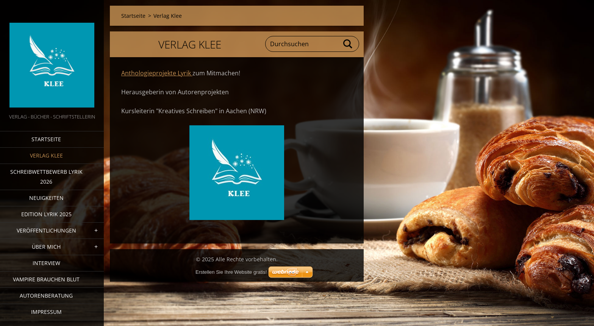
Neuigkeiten (46, 197)
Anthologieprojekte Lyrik (156, 73)
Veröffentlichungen (46, 230)
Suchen (348, 44)
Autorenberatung (46, 295)
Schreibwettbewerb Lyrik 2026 (46, 176)
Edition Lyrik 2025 (46, 214)
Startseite (46, 139)
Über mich (46, 246)
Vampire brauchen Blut (46, 279)
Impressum (46, 311)
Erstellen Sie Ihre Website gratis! (231, 272)
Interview (46, 263)
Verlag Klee (46, 155)
